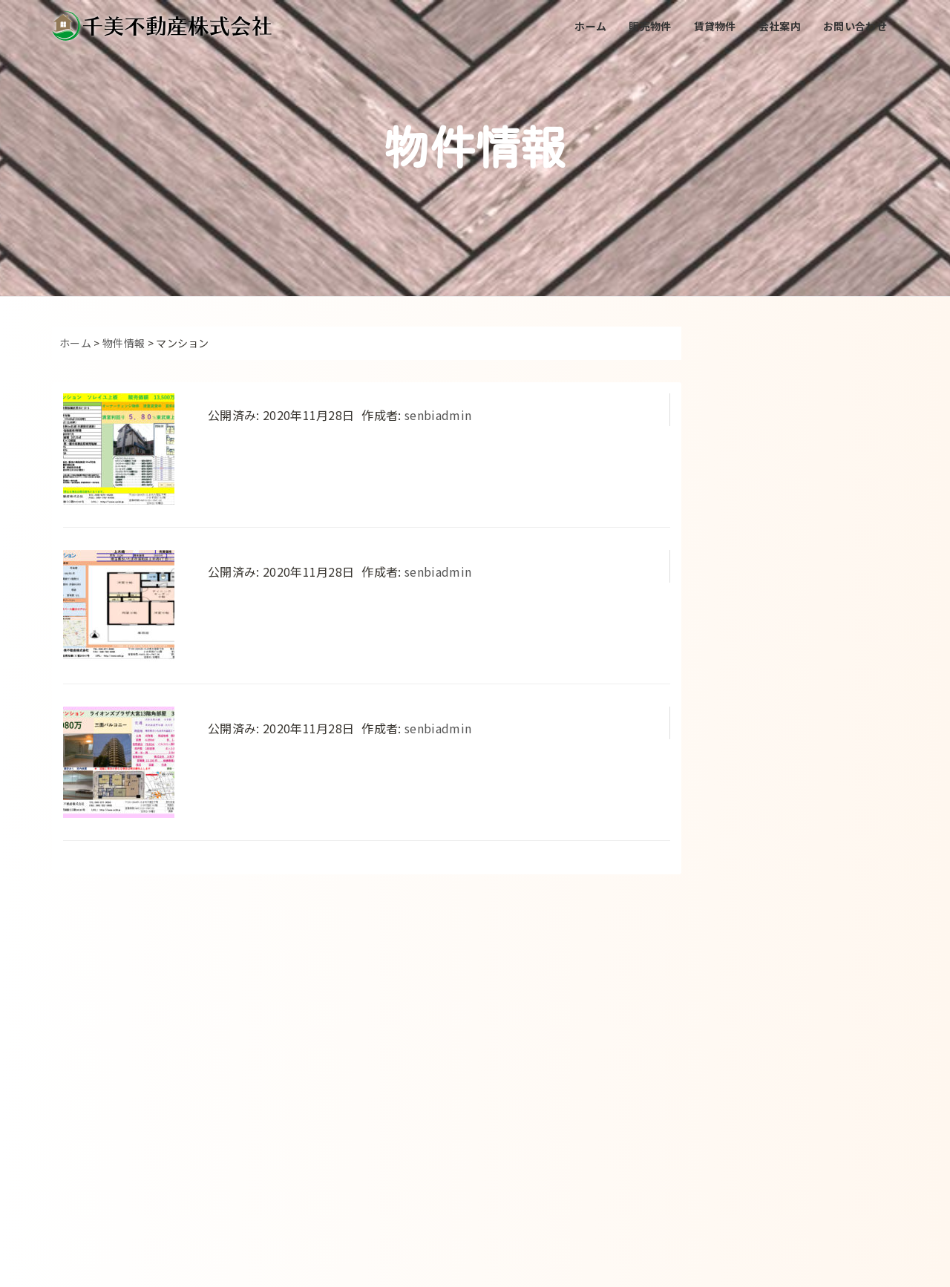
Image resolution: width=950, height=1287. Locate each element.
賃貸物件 (715, 26)
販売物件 (650, 26)
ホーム (590, 26)
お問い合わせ (855, 26)
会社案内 (780, 26)
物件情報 (123, 342)
